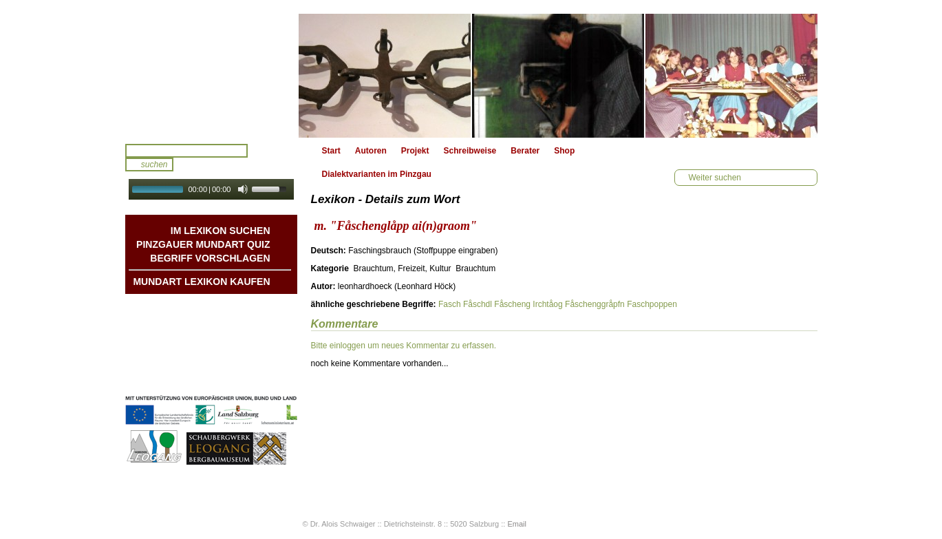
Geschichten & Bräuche (223, 321)
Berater (525, 151)
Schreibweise (470, 151)
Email (516, 524)
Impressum (248, 363)
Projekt (415, 151)
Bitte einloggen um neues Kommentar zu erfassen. (403, 345)
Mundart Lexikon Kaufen (201, 281)
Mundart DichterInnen (227, 308)
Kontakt (254, 349)
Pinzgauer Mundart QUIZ (203, 244)
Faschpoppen (652, 304)
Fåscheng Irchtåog (528, 304)
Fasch (449, 304)
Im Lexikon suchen (220, 230)
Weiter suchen (715, 177)
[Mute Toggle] (242, 189)
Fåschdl (477, 304)
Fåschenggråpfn (595, 304)
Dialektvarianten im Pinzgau (376, 174)
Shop (564, 151)
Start (331, 151)
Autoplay (220, 204)
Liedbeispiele (243, 335)
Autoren (371, 151)
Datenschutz (245, 376)
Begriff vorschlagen (210, 258)
